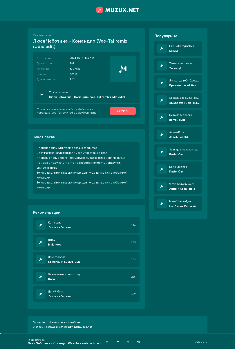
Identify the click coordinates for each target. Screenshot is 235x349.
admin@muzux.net (79, 326)
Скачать (123, 111)
